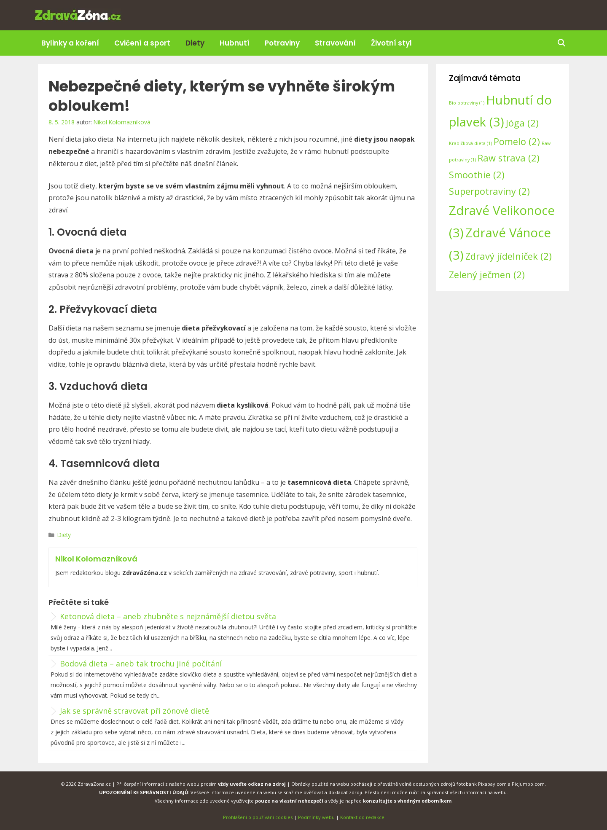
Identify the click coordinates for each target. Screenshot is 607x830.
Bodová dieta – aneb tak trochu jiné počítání (141, 663)
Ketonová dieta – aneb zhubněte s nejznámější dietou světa (168, 616)
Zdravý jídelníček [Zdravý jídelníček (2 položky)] (508, 256)
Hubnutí (235, 43)
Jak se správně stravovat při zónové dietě (134, 711)
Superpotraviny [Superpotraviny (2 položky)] (489, 191)
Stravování (335, 43)
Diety (194, 43)
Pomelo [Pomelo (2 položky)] (517, 141)
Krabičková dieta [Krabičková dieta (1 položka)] (470, 143)
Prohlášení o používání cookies (258, 817)
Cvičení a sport (142, 43)
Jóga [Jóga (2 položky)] (522, 123)
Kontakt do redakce (362, 817)
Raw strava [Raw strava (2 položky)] (509, 158)
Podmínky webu (316, 817)
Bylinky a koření (70, 43)
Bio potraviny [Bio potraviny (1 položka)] (466, 103)
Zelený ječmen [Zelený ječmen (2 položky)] (487, 275)
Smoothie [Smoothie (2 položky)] (477, 175)
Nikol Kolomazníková (96, 558)
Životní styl (391, 43)
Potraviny (282, 43)
